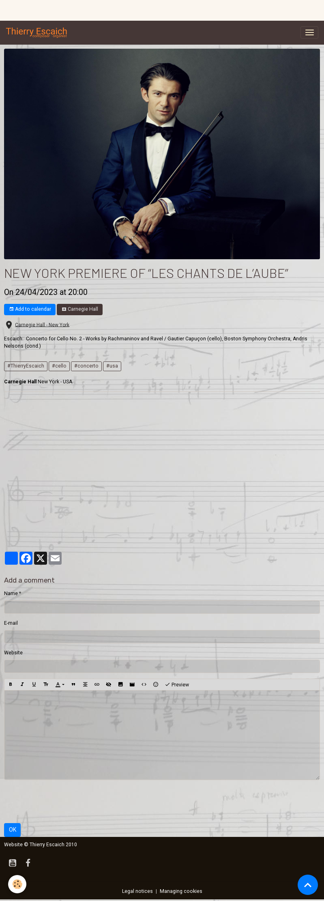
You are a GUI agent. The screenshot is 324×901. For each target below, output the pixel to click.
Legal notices (137, 891)
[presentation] (65, 801)
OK (12, 829)
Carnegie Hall (80, 309)
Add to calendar (30, 309)
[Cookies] (17, 884)
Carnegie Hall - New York (42, 324)
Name (11, 593)
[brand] (38, 32)
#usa (112, 366)
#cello (59, 366)
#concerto (86, 366)
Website (13, 653)
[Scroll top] (308, 885)
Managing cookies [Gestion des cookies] (181, 891)
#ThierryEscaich (25, 366)
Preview (177, 684)
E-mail (11, 623)
